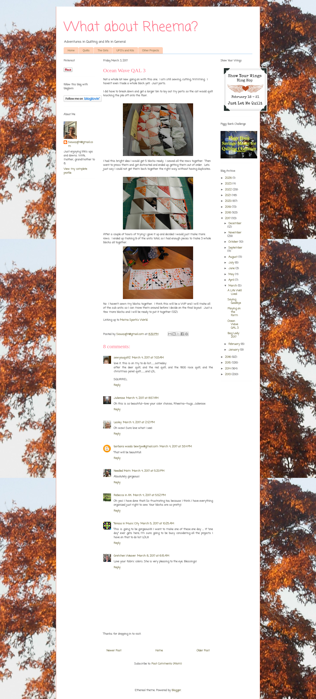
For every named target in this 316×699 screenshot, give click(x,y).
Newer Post (113, 651)
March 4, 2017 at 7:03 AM (148, 358)
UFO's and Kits (125, 50)
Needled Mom (122, 471)
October (233, 242)
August (233, 257)
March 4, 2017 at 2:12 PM (139, 422)
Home (71, 50)
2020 (228, 201)
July (231, 263)
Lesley (118, 422)
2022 (229, 190)
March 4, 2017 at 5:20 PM (148, 471)
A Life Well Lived (235, 292)
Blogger (176, 690)
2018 (228, 213)
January (234, 350)
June (231, 268)
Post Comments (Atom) (166, 664)
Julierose (119, 398)
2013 (228, 374)
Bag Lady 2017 (233, 335)
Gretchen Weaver (125, 556)
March (233, 286)
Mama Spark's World (133, 320)
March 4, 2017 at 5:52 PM (149, 495)
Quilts (86, 50)
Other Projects (150, 50)
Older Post (203, 651)
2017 (228, 218)
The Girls (103, 50)
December (234, 223)
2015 (228, 363)
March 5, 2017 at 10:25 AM (157, 524)
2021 (228, 195)
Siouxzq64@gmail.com (80, 144)
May (231, 274)
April (231, 280)
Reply (117, 385)
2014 (228, 369)
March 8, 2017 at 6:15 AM (153, 556)
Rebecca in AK (123, 495)
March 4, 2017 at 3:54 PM (176, 446)
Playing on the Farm (234, 311)
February (234, 344)
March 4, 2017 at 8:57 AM (142, 398)
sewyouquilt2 (122, 358)
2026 (229, 178)
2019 (228, 207)
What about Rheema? (131, 27)
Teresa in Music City (126, 524)
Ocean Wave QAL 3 (233, 324)
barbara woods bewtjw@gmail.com (136, 446)
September (235, 248)
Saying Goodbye (234, 301)
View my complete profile (75, 171)
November (234, 233)
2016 (228, 357)
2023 (228, 184)
